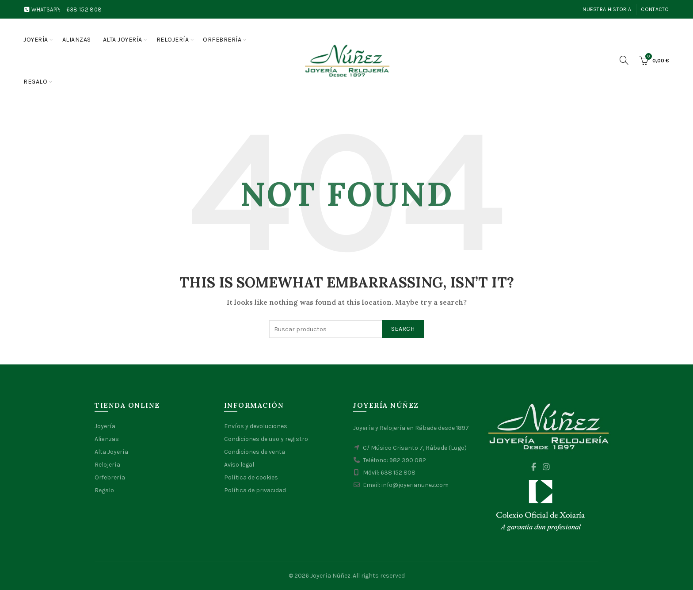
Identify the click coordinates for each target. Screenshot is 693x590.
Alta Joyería (111, 452)
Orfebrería (222, 39)
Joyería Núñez (330, 575)
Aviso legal (239, 464)
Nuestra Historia (607, 9)
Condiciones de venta (254, 452)
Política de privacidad (255, 490)
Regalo (35, 81)
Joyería (35, 39)
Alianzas (76, 39)
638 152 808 (84, 9)
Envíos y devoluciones (255, 426)
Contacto (655, 9)
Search (403, 329)
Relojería (172, 39)
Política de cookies (251, 477)
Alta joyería (122, 39)
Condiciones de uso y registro (266, 439)
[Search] (624, 60)
